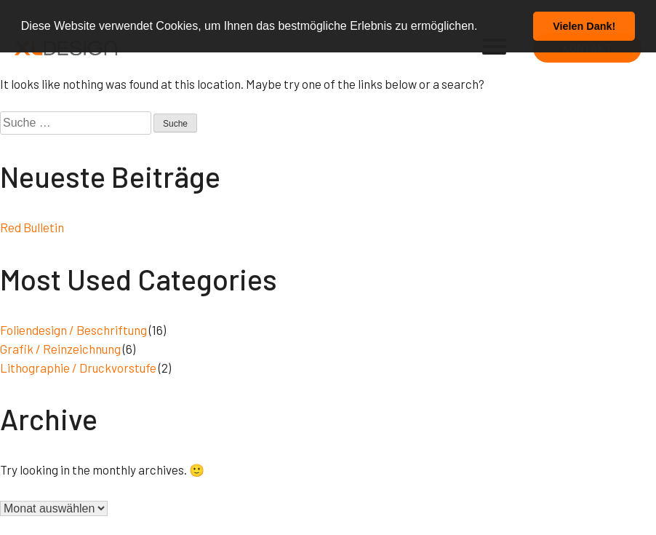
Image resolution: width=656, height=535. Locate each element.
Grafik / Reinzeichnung (60, 348)
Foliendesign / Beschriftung (73, 329)
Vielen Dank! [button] (584, 26)
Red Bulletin (32, 227)
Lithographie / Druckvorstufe (78, 367)
